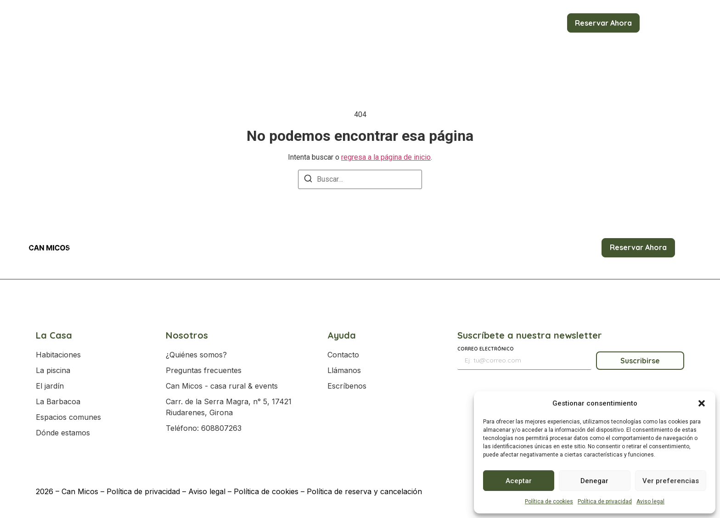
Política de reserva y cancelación (364, 491)
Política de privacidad (605, 501)
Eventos (400, 23)
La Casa (231, 23)
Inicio (188, 23)
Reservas (282, 23)
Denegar (594, 481)
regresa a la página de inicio (386, 157)
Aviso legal (650, 501)
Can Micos (80, 491)
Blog (502, 23)
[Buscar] (308, 180)
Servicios (457, 23)
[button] (701, 403)
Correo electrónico (485, 349)
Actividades (339, 23)
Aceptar (519, 481)
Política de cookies (549, 501)
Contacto (542, 23)
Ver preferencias (670, 481)
